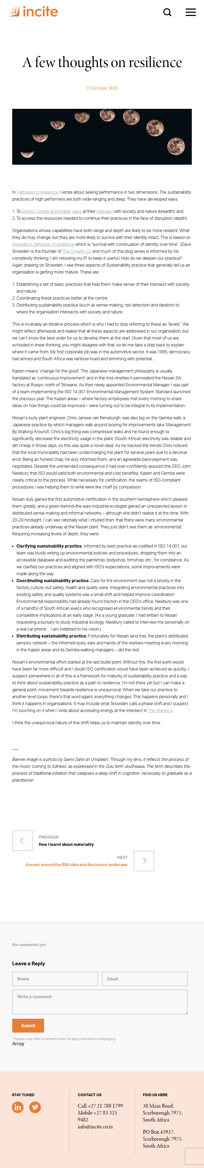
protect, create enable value (52, 211)
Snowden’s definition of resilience (43, 244)
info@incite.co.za (95, 1126)
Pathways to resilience (37, 192)
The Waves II (160, 710)
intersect (104, 211)
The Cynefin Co (76, 251)
